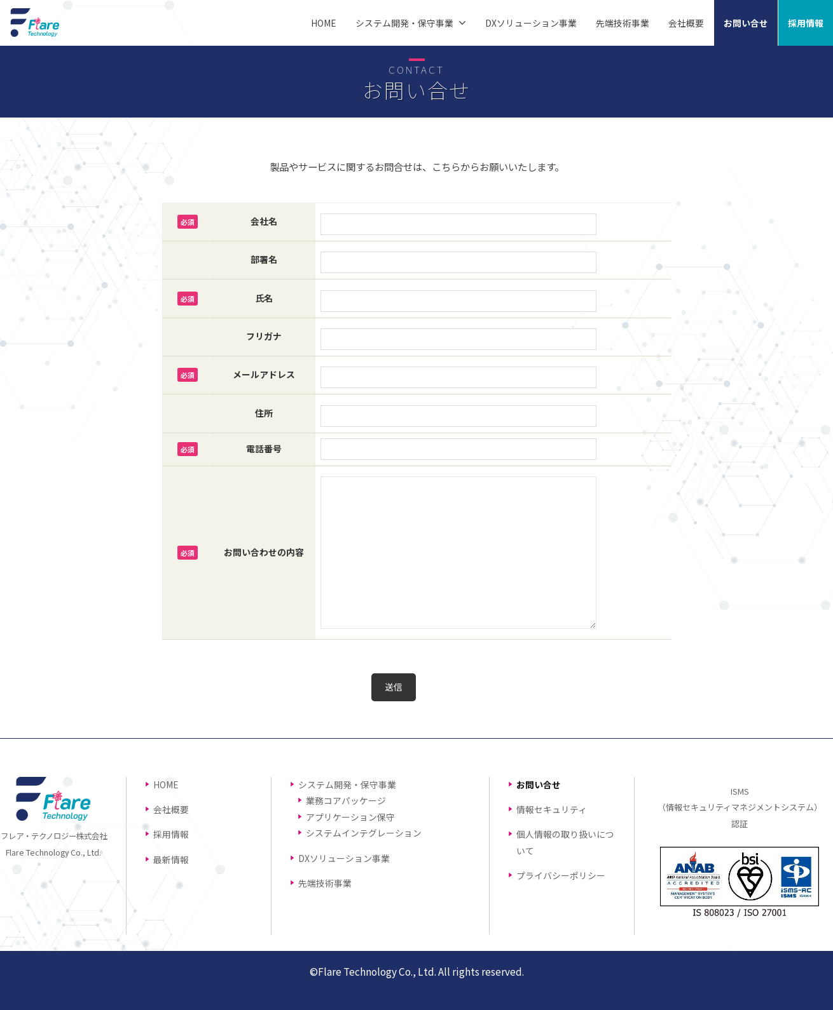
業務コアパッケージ (346, 800)
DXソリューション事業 (531, 23)
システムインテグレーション (364, 832)
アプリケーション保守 (350, 817)
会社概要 (686, 23)
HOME (323, 23)
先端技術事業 (622, 23)
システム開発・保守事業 (404, 23)
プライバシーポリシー (560, 875)
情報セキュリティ (551, 809)
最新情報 (171, 859)
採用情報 (805, 23)
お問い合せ (746, 23)
